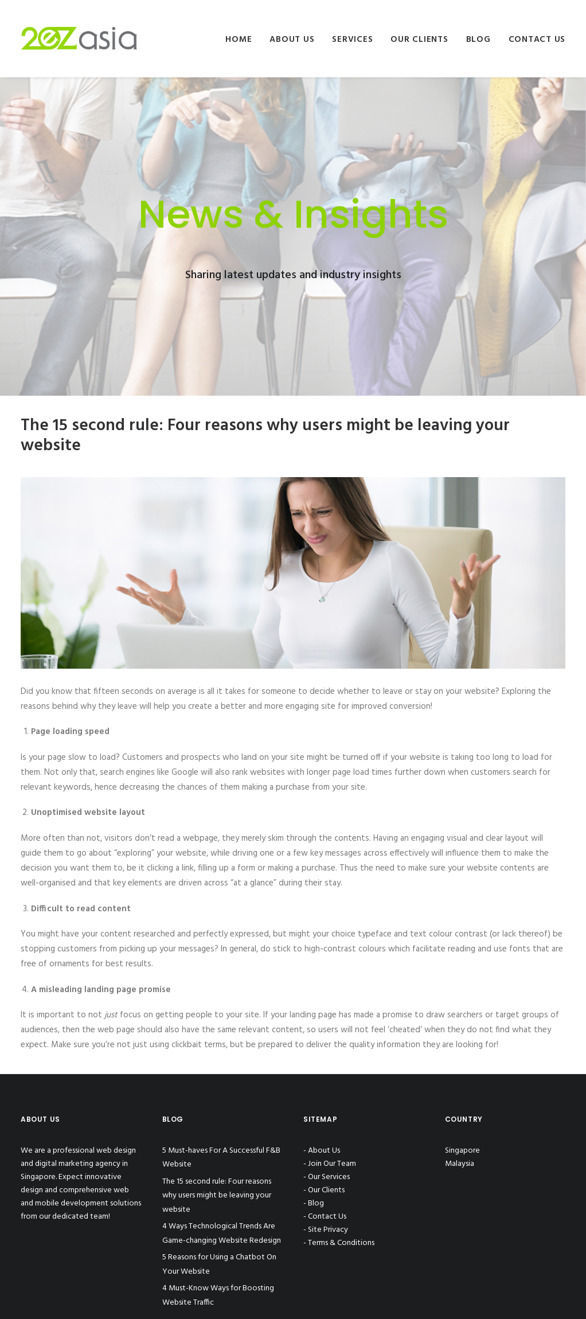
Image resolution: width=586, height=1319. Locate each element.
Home (238, 39)
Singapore (462, 1150)
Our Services (329, 1177)
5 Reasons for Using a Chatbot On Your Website (219, 1264)
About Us (291, 39)
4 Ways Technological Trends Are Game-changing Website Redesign (221, 1233)
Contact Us (537, 39)
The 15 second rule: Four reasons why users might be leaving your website (216, 1195)
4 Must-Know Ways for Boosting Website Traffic (218, 1295)
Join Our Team (332, 1163)
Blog (478, 39)
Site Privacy (328, 1229)
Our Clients (419, 39)
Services (352, 39)
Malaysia (459, 1163)
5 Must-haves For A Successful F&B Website (221, 1158)
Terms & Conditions (341, 1243)
